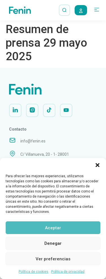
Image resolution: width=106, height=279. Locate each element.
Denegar (53, 243)
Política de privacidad (68, 272)
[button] (97, 165)
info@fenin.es (33, 141)
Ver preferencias (53, 258)
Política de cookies (33, 272)
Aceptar (53, 227)
